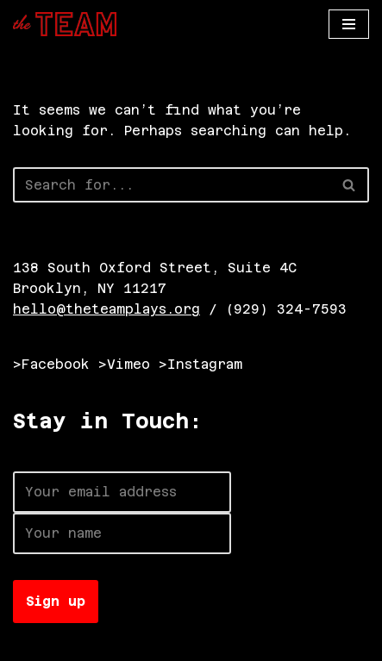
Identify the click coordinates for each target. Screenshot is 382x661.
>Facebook (51, 364)
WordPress (204, 643)
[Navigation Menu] (349, 24)
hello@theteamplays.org (106, 309)
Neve (30, 643)
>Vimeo (124, 364)
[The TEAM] (64, 24)
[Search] (171, 185)
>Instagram (200, 364)
